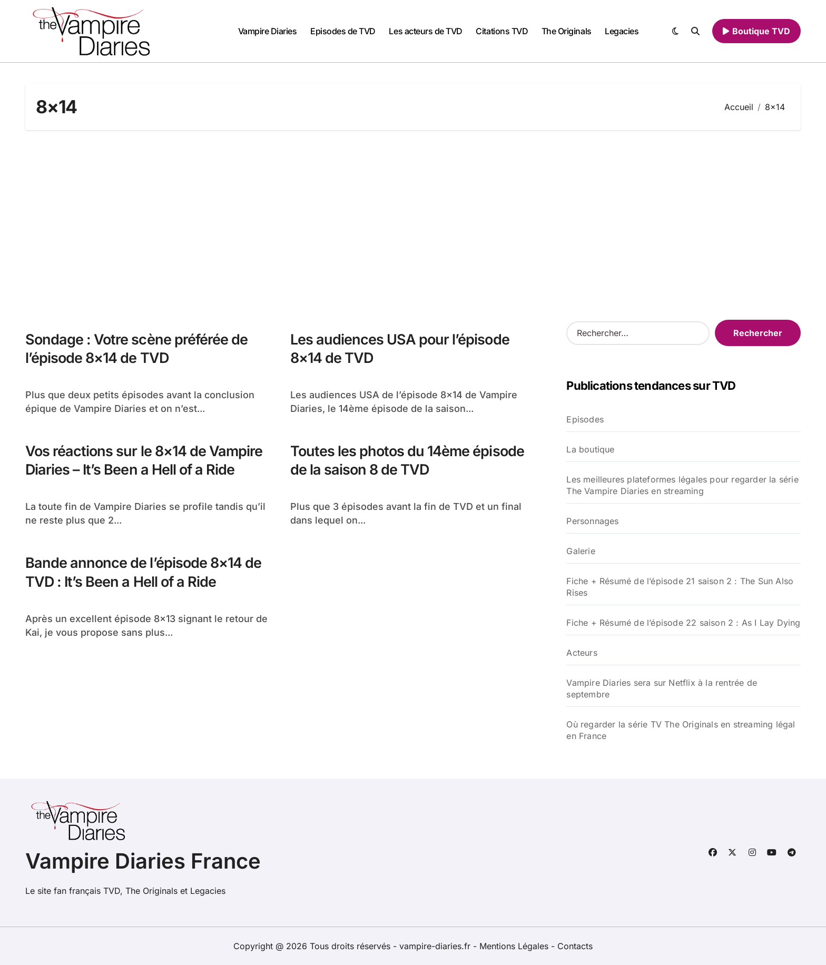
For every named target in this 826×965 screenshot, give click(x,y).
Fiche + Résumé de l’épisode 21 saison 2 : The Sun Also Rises (679, 587)
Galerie (580, 551)
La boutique (590, 449)
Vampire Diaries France (143, 861)
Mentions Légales (515, 946)
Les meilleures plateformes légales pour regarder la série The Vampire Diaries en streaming (682, 485)
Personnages (592, 521)
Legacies (621, 31)
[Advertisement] (413, 225)
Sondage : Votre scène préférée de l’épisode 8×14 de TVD (136, 349)
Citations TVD (502, 31)
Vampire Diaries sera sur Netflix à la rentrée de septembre (661, 688)
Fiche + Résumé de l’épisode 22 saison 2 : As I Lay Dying (683, 622)
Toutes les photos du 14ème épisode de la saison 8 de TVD (407, 460)
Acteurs (581, 652)
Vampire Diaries (267, 31)
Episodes (585, 419)
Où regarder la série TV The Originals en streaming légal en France (680, 730)
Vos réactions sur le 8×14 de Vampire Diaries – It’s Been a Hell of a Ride (143, 460)
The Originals (567, 31)
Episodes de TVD (343, 31)
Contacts (575, 946)
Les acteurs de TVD (425, 31)
